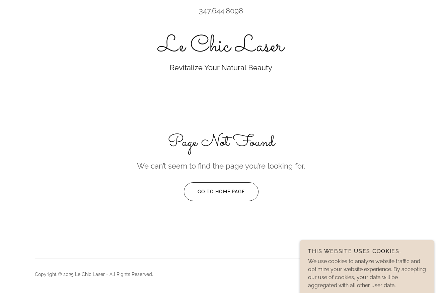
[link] (221, 49)
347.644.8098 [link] (221, 10)
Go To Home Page (214, 191)
